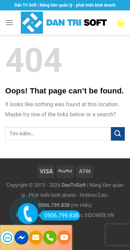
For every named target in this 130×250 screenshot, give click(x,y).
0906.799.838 (59, 215)
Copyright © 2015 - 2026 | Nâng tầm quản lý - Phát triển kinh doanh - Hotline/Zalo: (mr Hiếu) (65, 195)
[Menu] (9, 22)
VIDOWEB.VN (99, 215)
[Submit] (118, 134)
